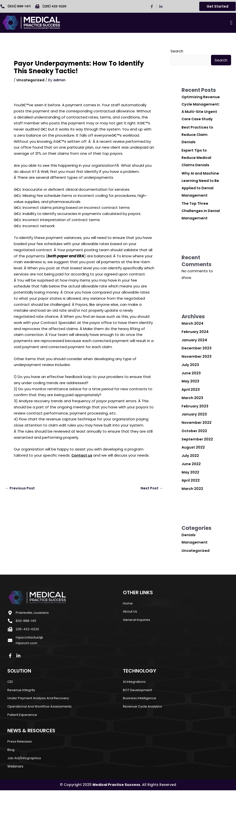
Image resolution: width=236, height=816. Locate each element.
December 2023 (197, 370)
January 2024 (195, 362)
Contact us (82, 455)
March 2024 (193, 345)
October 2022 (195, 453)
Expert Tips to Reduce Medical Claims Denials (197, 165)
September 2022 (198, 461)
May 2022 (191, 494)
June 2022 (191, 486)
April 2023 (191, 411)
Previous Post (21, 488)
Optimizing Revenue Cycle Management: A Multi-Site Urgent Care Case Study (198, 112)
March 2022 (193, 510)
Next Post (151, 488)
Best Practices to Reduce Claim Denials (198, 142)
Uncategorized (30, 80)
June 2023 (191, 395)
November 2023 (197, 378)
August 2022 (194, 469)
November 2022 (197, 444)
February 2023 (195, 428)
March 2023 (193, 420)
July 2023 (190, 387)
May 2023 (191, 403)
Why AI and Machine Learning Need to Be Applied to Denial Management (200, 195)
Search (176, 51)
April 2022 (191, 502)
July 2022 (190, 477)
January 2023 (195, 436)
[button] (231, 23)
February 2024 (196, 353)
